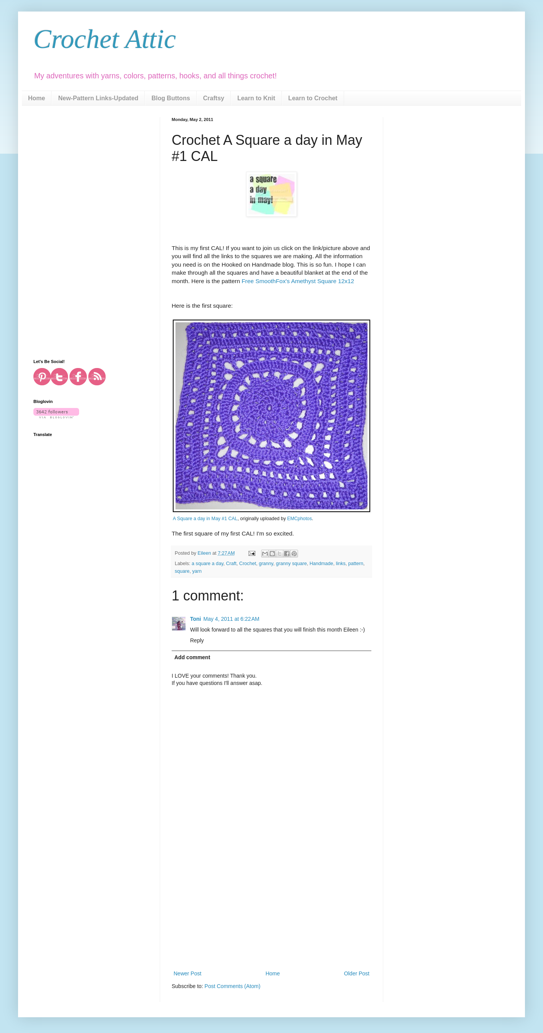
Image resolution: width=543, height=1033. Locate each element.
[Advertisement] (271, 911)
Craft (231, 563)
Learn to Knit (256, 98)
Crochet (247, 563)
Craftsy (213, 98)
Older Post (356, 973)
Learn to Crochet (313, 98)
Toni (195, 619)
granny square (291, 563)
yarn (197, 571)
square (182, 571)
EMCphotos (299, 518)
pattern (355, 563)
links (341, 563)
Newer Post (187, 973)
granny (266, 563)
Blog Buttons (170, 98)
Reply (197, 640)
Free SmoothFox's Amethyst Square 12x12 (298, 281)
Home (36, 98)
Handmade (321, 563)
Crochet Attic (104, 39)
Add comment (192, 657)
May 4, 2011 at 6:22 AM (232, 619)
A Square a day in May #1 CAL (205, 518)
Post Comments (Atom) (232, 986)
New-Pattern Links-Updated (98, 98)
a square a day (207, 563)
